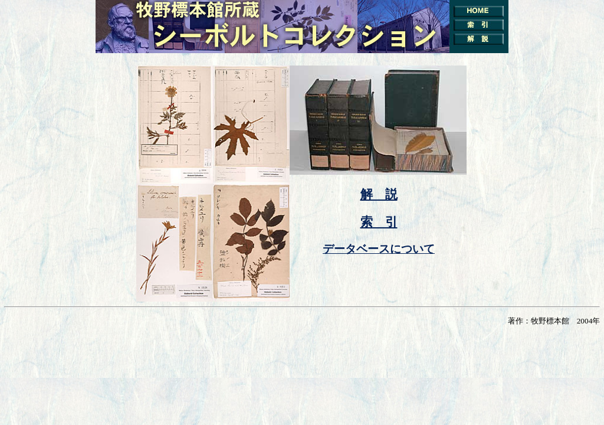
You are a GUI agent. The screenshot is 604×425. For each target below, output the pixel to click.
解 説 (379, 194)
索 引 (379, 222)
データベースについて (379, 249)
